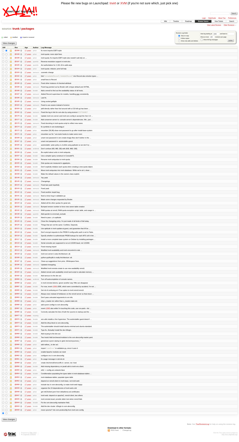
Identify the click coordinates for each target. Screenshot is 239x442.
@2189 (17, 87)
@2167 (17, 142)
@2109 (17, 259)
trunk (16, 28)
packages (27, 28)
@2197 (17, 61)
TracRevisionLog (202, 428)
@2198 (17, 58)
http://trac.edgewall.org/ (229, 438)
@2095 (17, 292)
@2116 (17, 245)
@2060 (17, 366)
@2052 (17, 384)
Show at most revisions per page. (213, 37)
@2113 (17, 252)
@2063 (17, 355)
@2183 (17, 109)
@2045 (17, 402)
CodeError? (50, 351)
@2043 (17, 410)
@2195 (17, 65)
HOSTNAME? (82, 113)
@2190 (17, 83)
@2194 (17, 69)
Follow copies (183, 38)
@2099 (17, 281)
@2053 (17, 380)
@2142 (17, 193)
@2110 (17, 256)
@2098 (17, 285)
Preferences (232, 18)
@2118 (17, 237)
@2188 (17, 91)
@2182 (17, 113)
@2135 (17, 201)
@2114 (17, 248)
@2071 (17, 333)
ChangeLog (127, 434)
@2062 (17, 358)
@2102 (17, 278)
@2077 (17, 318)
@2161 (17, 149)
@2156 (17, 160)
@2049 (17, 391)
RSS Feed (115, 434)
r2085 (48, 311)
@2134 (17, 204)
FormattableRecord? (52, 76)
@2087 (17, 311)
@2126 (17, 223)
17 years (28, 50)
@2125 (17, 226)
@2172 (17, 131)
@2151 (17, 171)
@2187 (17, 94)
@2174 (17, 127)
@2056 (17, 369)
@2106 (17, 267)
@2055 (17, 373)
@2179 (17, 116)
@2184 (17, 105)
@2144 (17, 186)
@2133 (17, 208)
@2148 (17, 179)
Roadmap (188, 21)
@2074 (17, 325)
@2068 (17, 340)
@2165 (17, 146)
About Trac (222, 18)
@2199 (17, 54)
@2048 (17, 395)
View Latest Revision (214, 25)
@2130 (17, 215)
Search (231, 21)
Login (204, 18)
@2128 (17, 219)
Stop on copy (183, 36)
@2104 (17, 274)
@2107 (17, 263)
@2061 (17, 362)
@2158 (17, 153)
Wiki (165, 21)
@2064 (17, 351)
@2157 (17, 157)
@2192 (17, 76)
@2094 (17, 296)
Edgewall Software (29, 438)
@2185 (17, 102)
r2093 (55, 289)
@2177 (17, 120)
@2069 (17, 336)
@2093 (17, 300)
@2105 (17, 270)
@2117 (17, 241)
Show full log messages (209, 39)
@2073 (17, 329)
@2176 (17, 124)
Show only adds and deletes (188, 41)
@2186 (17, 98)
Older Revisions (229, 25)
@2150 (17, 175)
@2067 (17, 344)
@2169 (17, 138)
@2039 (17, 413)
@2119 (17, 234)
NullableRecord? (66, 76)
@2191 (17, 80)
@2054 (17, 377)
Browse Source (203, 21)
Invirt (113, 3)
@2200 (17, 50)
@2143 (17, 190)
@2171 (17, 135)
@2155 (17, 164)
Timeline (176, 21)
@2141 (17, 197)
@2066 (17, 347)
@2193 (17, 72)
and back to (227, 34)
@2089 (17, 303)
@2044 (17, 406)
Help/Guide (212, 18)
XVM (123, 3)
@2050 (17, 388)
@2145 (17, 182)
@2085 (17, 314)
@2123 (17, 230)
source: (7, 28)
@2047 (17, 399)
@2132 (17, 212)
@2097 (17, 289)
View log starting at (210, 34)
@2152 (17, 168)
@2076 (17, 322)
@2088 (17, 307)
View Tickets (219, 21)
